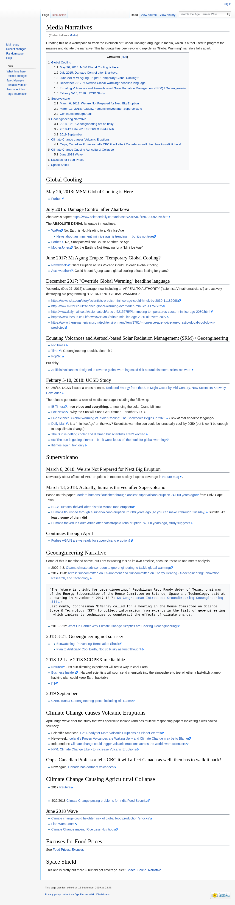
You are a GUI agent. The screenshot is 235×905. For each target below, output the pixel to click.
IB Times (57, 406)
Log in (227, 4)
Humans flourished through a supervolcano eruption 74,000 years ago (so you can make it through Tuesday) (128, 512)
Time (54, 351)
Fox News (58, 412)
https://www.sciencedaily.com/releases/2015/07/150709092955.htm (120, 217)
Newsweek (59, 265)
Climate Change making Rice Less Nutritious (83, 829)
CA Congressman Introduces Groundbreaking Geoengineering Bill (137, 600)
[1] (53, 683)
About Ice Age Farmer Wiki (78, 894)
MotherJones (60, 247)
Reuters (64, 787)
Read (134, 15)
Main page (12, 44)
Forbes (56, 199)
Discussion (59, 15)
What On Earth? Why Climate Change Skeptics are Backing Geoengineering (122, 626)
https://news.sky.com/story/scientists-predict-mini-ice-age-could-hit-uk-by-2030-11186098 (114, 300)
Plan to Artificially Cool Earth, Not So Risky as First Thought (98, 649)
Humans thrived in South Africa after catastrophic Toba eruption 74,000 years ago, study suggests (120, 523)
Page (45, 15)
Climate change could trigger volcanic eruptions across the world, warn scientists (128, 744)
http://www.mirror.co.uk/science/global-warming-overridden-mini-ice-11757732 (106, 306)
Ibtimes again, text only (67, 445)
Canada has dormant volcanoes (91, 767)
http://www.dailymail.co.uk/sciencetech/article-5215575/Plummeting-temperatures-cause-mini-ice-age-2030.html (130, 311)
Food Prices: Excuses (68, 849)
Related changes (17, 76)
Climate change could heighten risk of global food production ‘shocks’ (100, 818)
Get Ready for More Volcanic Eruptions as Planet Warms (120, 733)
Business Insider (63, 672)
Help (9, 58)
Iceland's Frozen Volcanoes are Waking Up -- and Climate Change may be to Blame (128, 738)
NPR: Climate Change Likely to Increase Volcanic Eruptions (93, 749)
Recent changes (16, 49)
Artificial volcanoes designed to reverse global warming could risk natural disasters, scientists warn (121, 370)
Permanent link (16, 89)
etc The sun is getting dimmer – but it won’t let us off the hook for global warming (108, 440)
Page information (17, 93)
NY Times (58, 345)
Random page (14, 53)
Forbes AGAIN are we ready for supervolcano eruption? (90, 540)
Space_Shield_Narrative (143, 870)
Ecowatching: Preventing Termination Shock (87, 644)
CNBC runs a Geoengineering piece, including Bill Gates (91, 701)
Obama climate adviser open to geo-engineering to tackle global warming (118, 567)
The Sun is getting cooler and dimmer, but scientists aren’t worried (98, 434)
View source (149, 15)
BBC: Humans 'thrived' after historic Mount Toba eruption (91, 507)
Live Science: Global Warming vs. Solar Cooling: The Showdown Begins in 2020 (108, 418)
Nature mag (170, 477)
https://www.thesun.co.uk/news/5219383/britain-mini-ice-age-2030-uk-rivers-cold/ (108, 317)
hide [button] (124, 56)
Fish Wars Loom (62, 824)
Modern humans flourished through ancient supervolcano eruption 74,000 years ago (136, 495)
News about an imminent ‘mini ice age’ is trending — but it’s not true (104, 236)
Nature (56, 667)
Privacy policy (53, 894)
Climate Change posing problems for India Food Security (107, 800)
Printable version (17, 84)
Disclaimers (103, 894)
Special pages (15, 80)
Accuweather (60, 271)
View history (168, 15)
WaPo (55, 230)
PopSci (56, 356)
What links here (16, 71)
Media (73, 35)
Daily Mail (58, 423)
